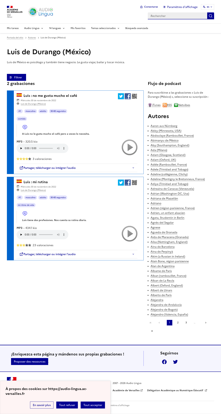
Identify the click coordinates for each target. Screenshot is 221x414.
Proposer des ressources (29, 361)
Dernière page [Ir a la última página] (152, 331)
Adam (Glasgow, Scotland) (168, 155)
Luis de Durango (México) (33, 103)
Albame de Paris (161, 271)
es (208, 7)
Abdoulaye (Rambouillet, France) (172, 135)
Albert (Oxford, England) (167, 285)
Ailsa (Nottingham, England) (169, 242)
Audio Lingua (31, 28)
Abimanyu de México (165, 140)
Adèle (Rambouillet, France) (169, 164)
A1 (19, 111)
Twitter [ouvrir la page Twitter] (175, 362)
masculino (31, 111)
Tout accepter (92, 405)
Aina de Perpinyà (162, 251)
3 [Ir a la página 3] (186, 322)
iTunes (154, 105)
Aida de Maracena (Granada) (170, 237)
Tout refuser (67, 405)
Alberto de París (161, 295)
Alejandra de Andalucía (166, 305)
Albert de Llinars (161, 290)
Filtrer (18, 77)
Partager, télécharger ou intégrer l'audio (47, 168)
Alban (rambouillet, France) (168, 276)
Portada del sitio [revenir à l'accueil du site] (15, 37)
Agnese (155, 227)
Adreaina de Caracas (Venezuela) (172, 189)
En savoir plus (42, 405)
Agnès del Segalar (162, 222)
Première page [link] (150, 322)
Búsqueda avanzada (136, 28)
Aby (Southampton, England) (170, 145)
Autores (32, 37)
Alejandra (157, 300)
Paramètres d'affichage (117, 405)
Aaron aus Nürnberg (164, 126)
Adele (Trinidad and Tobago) (169, 169)
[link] (160, 322)
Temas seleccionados (103, 28)
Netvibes (182, 105)
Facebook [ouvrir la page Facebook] (164, 362)
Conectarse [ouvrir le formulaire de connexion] (151, 7)
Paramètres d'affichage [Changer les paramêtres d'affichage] (182, 7)
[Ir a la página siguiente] (204, 322)
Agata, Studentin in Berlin (167, 218)
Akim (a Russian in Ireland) (168, 256)
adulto (43, 111)
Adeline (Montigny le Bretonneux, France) (178, 179)
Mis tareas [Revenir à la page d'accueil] (13, 28)
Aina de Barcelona (163, 247)
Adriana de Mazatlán (164, 198)
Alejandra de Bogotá (164, 309)
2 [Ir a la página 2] (178, 322)
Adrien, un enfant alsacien (168, 213)
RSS (167, 105)
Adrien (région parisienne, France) (173, 208)
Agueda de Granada (164, 232)
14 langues (55, 28)
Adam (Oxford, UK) (163, 160)
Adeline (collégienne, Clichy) (169, 174)
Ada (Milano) (159, 150)
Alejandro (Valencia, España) (169, 314)
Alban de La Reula (162, 280)
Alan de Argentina (163, 266)
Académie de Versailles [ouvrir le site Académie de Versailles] (126, 390)
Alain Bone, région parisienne (170, 261)
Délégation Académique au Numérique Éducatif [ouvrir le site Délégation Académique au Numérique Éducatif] (175, 390)
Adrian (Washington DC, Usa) (170, 193)
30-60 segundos (58, 111)
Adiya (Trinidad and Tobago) (169, 184)
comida (22, 118)
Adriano (156, 203)
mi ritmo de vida (26, 205)
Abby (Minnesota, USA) (166, 131)
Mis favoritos (78, 28)
